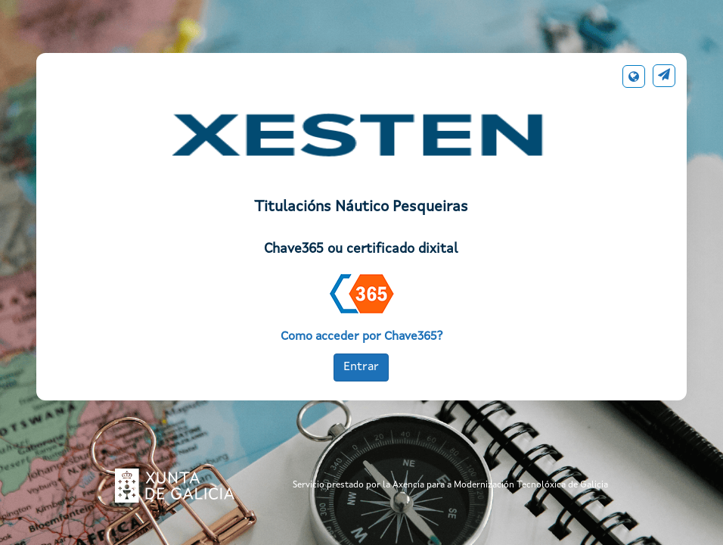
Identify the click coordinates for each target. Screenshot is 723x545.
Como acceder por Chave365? (361, 337)
